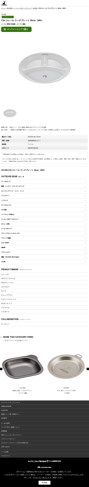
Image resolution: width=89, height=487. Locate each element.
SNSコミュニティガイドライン (11, 435)
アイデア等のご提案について (10, 427)
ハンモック (4, 200)
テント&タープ (5, 181)
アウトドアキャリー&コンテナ (10, 233)
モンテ (3, 291)
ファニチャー (5, 195)
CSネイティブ (6, 303)
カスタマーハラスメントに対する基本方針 (14, 443)
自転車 (3, 247)
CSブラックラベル (8, 278)
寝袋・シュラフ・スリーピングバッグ (12, 186)
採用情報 (4, 431)
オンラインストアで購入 (17, 29)
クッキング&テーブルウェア (9, 219)
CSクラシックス (7, 283)
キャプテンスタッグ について (10, 402)
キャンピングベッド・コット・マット (12, 191)
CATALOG (4, 410)
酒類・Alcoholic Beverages (10, 257)
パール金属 (4, 452)
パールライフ (5, 456)
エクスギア (5, 287)
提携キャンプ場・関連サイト (10, 414)
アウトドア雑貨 (6, 238)
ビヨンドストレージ (8, 299)
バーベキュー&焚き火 (7, 214)
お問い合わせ (5, 447)
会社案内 (4, 418)
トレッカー (5, 274)
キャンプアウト (7, 295)
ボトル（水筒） (6, 224)
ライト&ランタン (6, 205)
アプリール (5, 308)
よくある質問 (5, 423)
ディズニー (5, 324)
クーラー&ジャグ (6, 228)
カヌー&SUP (5, 243)
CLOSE (44, 483)
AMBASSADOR (6, 406)
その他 (3, 261)
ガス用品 (4, 210)
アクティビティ (6, 252)
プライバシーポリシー (8, 439)
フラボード (5, 312)
